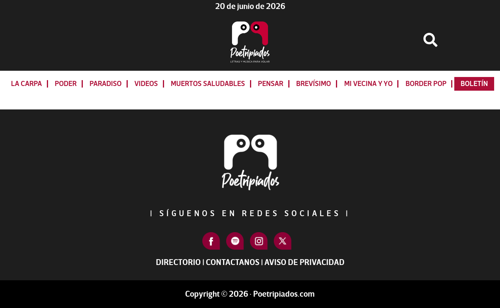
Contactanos (232, 262)
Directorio (178, 262)
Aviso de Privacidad (304, 262)
